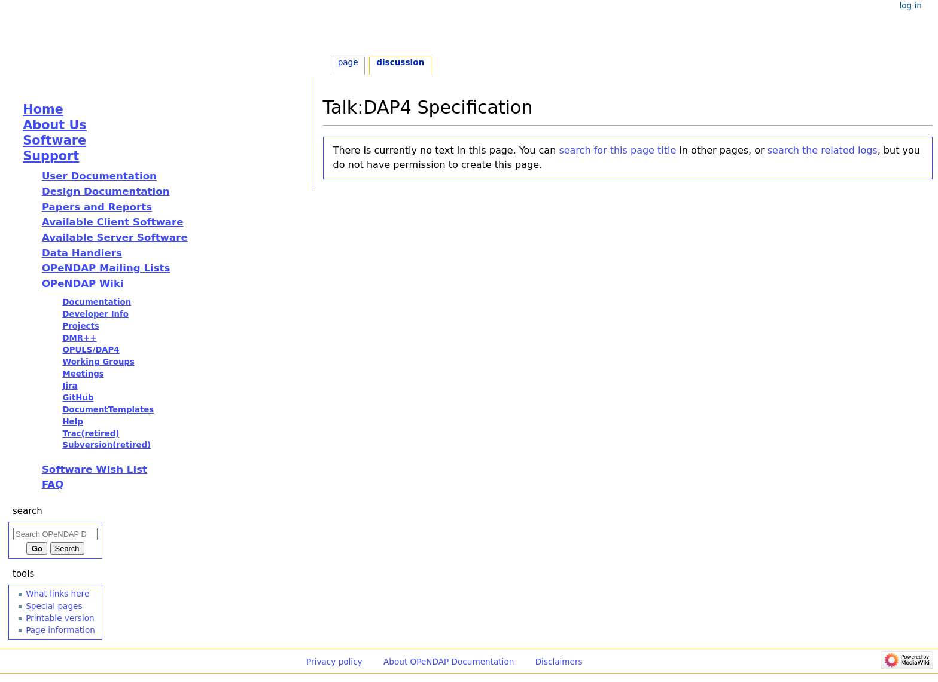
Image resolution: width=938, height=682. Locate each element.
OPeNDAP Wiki (83, 283)
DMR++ (79, 338)
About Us (55, 125)
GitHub (77, 397)
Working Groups (98, 361)
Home (43, 109)
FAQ (52, 484)
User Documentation (99, 176)
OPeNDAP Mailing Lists (106, 268)
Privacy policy (334, 661)
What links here (57, 593)
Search (27, 511)
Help (72, 421)
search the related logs (823, 150)
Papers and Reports (97, 207)
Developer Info (95, 314)
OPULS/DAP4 (90, 349)
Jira (69, 385)
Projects (80, 326)
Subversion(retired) (106, 445)
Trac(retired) (90, 433)
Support (51, 156)
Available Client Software (113, 222)
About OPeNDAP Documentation (448, 661)
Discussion (400, 62)
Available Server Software (115, 237)
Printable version (60, 618)
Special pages (54, 606)
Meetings (82, 373)
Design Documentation (106, 191)
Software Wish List (94, 469)
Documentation (96, 302)
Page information (60, 630)
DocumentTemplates (108, 409)
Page (348, 62)
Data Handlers (82, 253)
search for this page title (617, 150)
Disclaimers (559, 661)
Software (54, 140)
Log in (910, 5)
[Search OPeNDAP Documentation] (55, 534)
